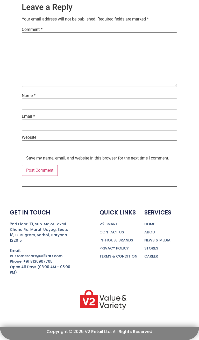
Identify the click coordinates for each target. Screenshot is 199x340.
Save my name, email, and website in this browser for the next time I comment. (97, 158)
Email (28, 116)
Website (29, 137)
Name (28, 96)
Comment (32, 29)
